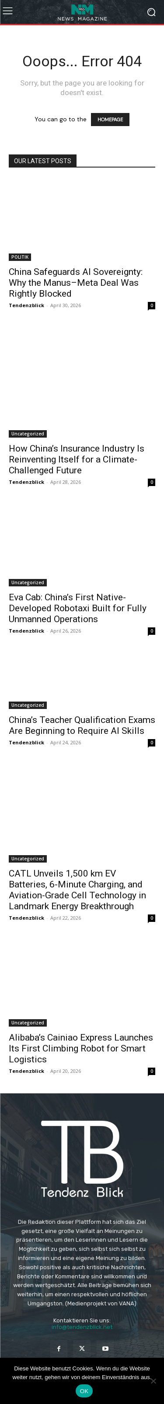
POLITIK (19, 257)
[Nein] (153, 1381)
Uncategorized (27, 434)
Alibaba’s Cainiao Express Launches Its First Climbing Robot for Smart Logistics (81, 1048)
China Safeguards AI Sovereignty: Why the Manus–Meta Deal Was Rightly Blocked (76, 283)
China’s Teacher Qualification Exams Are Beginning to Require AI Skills (82, 725)
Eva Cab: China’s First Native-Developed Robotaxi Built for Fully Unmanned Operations (78, 608)
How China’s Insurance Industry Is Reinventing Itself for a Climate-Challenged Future (76, 459)
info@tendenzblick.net (82, 1327)
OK (84, 1391)
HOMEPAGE (110, 119)
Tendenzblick (26, 305)
